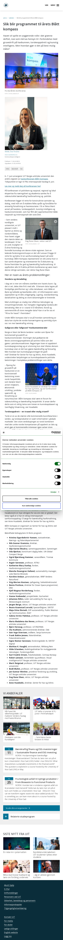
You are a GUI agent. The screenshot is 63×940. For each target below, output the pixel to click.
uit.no (5, 18)
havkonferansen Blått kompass (34, 179)
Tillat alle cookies (31, 499)
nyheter (11, 18)
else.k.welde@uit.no (11, 155)
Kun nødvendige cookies (31, 506)
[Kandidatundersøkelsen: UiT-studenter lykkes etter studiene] (46, 837)
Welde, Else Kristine (12, 151)
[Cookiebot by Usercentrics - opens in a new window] (51, 432)
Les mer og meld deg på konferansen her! (23, 186)
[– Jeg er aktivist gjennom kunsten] (46, 859)
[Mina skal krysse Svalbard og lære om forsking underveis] (16, 859)
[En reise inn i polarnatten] (16, 835)
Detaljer (54, 492)
